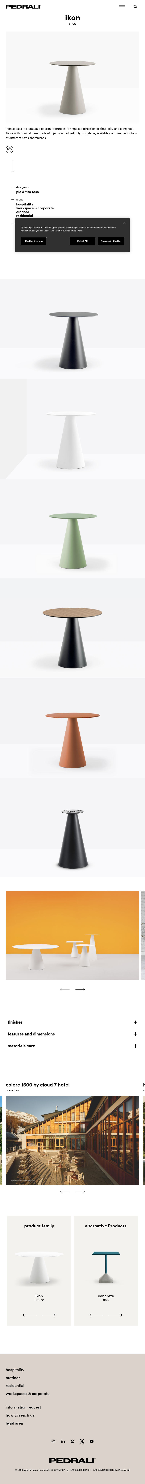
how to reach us (20, 1415)
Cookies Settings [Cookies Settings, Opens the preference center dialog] (34, 241)
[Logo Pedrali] (23, 7)
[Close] (124, 223)
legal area (14, 1423)
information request (23, 1407)
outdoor (22, 212)
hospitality (24, 204)
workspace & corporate (35, 208)
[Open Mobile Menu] (122, 7)
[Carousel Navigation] (72, 989)
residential (24, 216)
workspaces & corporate (27, 1393)
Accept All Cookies (111, 241)
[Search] (135, 7)
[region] (72, 235)
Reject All (82, 241)
